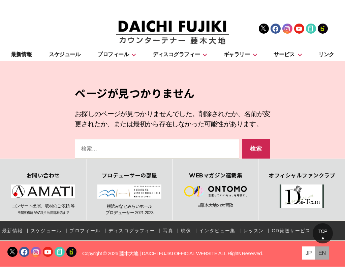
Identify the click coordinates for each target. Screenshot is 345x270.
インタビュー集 (217, 234)
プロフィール (113, 58)
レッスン (253, 234)
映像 (186, 234)
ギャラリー (237, 58)
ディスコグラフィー (176, 58)
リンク (326, 58)
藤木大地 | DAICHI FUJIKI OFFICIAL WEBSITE (168, 257)
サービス (284, 58)
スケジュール (64, 58)
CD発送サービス (291, 234)
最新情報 (21, 58)
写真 (168, 234)
